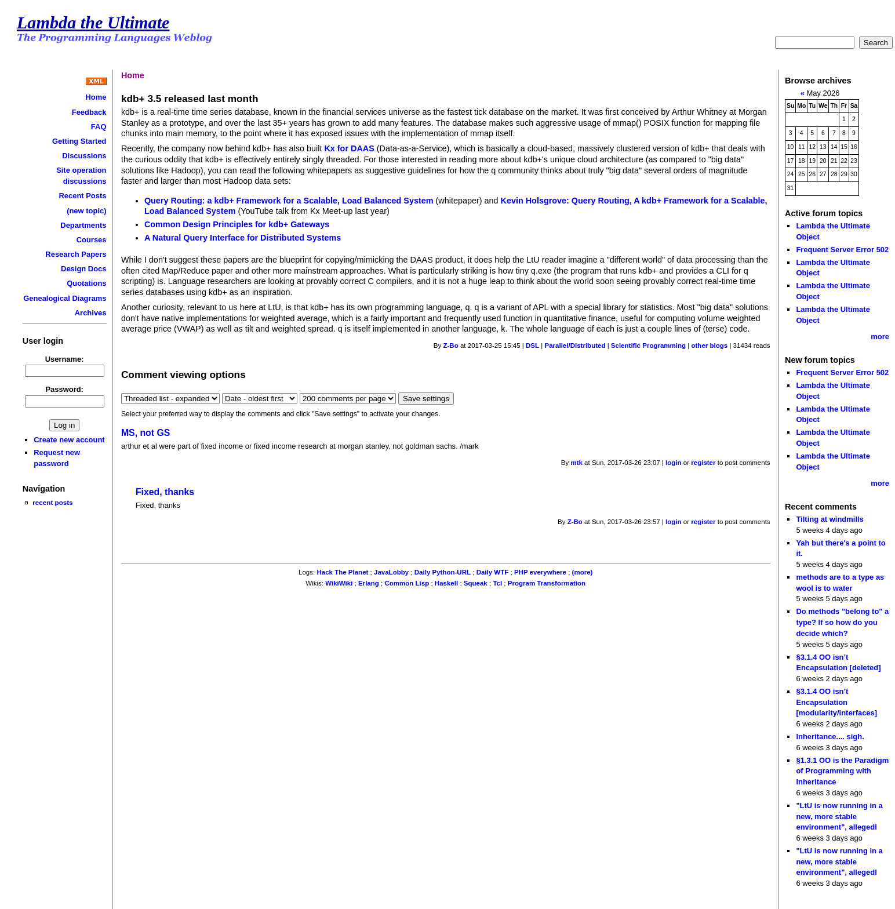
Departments (83, 225)
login (673, 462)
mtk (576, 462)
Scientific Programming (648, 345)
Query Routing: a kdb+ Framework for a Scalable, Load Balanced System (289, 200)
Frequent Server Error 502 (842, 249)
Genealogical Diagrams (64, 298)
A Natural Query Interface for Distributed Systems (242, 237)
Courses (92, 239)
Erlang (368, 583)
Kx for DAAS (349, 148)
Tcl (497, 583)
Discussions (84, 155)
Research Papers (75, 254)
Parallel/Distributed (574, 345)
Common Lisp (406, 583)
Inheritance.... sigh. (830, 736)
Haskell (446, 583)
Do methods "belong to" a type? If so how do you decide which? (842, 622)
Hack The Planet (342, 572)
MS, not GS (145, 433)
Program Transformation (546, 583)
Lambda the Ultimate (93, 22)
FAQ (99, 126)
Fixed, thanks (165, 492)
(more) (582, 572)
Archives (91, 312)
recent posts (52, 502)
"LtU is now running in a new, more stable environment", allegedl (839, 816)
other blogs (709, 345)
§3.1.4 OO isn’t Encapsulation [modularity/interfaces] (836, 702)
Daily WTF (492, 572)
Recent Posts (82, 195)
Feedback (89, 112)
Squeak (475, 583)
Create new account (69, 439)
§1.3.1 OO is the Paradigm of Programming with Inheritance (842, 771)
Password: (64, 389)
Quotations (86, 283)
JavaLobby (391, 572)
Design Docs (83, 268)
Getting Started (79, 141)
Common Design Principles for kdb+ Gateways (236, 224)
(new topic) (86, 210)
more (880, 336)
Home (96, 97)
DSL (532, 345)
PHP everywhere (540, 572)
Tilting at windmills (829, 519)
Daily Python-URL (442, 572)
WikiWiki (338, 583)
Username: (64, 359)
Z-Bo (450, 345)
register (703, 462)
